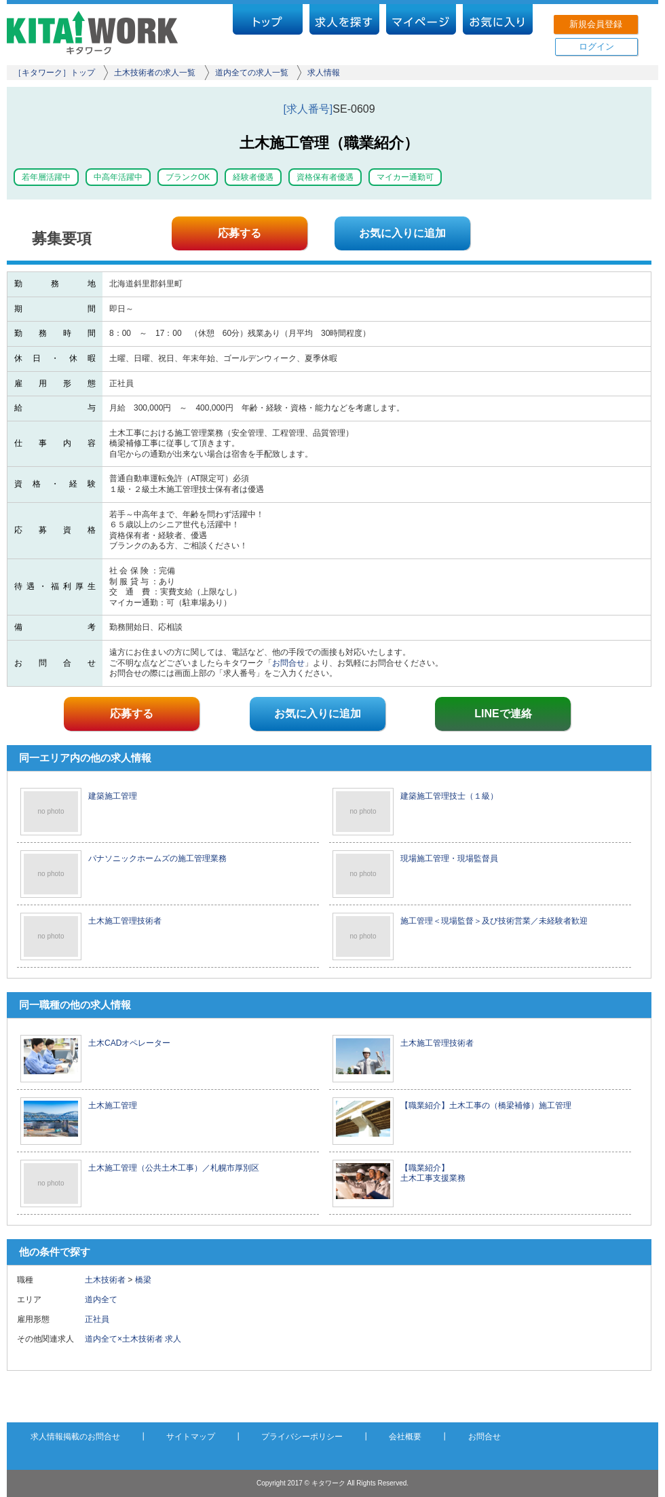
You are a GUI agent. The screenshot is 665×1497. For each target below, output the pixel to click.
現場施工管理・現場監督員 (449, 858)
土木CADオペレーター (129, 1043)
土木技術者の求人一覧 (154, 72)
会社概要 (405, 1436)
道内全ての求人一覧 (251, 72)
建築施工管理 (112, 796)
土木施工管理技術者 (125, 921)
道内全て (101, 1299)
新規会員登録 (595, 24)
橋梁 (143, 1280)
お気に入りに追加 (402, 233)
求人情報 (323, 72)
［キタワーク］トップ (54, 72)
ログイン (596, 46)
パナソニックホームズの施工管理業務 (157, 858)
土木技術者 (105, 1280)
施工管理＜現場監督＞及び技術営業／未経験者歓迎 (494, 921)
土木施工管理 (112, 1105)
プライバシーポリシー (302, 1436)
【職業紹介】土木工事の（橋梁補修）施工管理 (485, 1105)
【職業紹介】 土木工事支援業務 (433, 1173)
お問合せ (288, 663)
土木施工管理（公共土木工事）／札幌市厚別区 (173, 1168)
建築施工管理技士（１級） (449, 796)
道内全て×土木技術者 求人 (133, 1339)
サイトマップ (190, 1436)
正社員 (101, 1319)
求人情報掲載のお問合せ (75, 1436)
